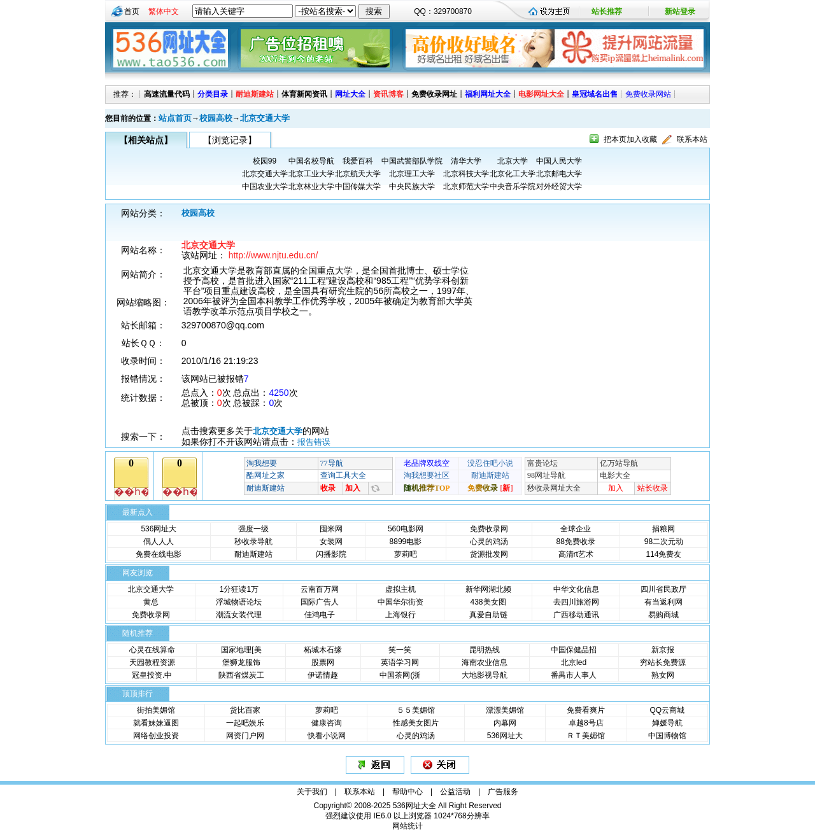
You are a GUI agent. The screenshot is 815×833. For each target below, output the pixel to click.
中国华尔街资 (400, 602)
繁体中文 (163, 11)
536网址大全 (414, 805)
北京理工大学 (412, 173)
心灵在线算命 (152, 649)
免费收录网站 (648, 94)
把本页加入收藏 (630, 139)
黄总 (151, 602)
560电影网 (405, 528)
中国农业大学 (265, 186)
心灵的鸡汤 (489, 541)
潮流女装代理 (239, 614)
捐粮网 (663, 528)
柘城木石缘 (323, 649)
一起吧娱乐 (245, 722)
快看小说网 (327, 735)
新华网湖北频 (488, 589)
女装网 (331, 541)
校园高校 (215, 118)
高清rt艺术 (575, 554)
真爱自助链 (488, 614)
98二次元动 (663, 541)
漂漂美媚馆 (505, 710)
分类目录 (212, 94)
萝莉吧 (405, 554)
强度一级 (253, 528)
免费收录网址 (434, 94)
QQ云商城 (666, 710)
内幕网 (504, 722)
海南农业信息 (484, 662)
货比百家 (245, 710)
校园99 (264, 161)
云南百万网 (320, 589)
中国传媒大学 (358, 186)
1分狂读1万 (239, 589)
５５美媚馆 (416, 710)
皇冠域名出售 (595, 94)
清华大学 (466, 161)
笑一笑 (399, 649)
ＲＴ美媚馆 (586, 735)
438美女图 (488, 602)
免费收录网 (489, 528)
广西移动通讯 (576, 614)
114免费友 (663, 554)
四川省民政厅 (663, 589)
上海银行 (400, 614)
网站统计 (407, 826)
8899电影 (406, 541)
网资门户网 (245, 735)
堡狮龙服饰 (241, 662)
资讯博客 (388, 94)
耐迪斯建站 (255, 94)
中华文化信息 (576, 589)
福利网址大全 (488, 94)
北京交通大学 (265, 118)
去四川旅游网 (576, 602)
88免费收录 (575, 541)
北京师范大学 (466, 186)
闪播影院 (331, 554)
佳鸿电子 (319, 614)
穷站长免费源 (663, 662)
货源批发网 (489, 554)
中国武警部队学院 (412, 161)
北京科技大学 (466, 173)
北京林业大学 (311, 186)
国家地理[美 (241, 649)
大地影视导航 (484, 675)
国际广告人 (320, 602)
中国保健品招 (574, 649)
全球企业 (575, 528)
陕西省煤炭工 (241, 675)
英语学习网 (400, 662)
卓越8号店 (586, 722)
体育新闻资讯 (304, 94)
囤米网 (331, 528)
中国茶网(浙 (399, 675)
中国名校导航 (311, 161)
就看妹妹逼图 (156, 722)
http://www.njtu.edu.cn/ (273, 255)
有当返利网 (663, 602)
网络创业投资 (156, 735)
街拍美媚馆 (156, 710)
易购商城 (663, 614)
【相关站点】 (146, 140)
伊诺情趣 (323, 675)
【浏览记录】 (230, 140)
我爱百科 (358, 161)
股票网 (322, 662)
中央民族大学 (412, 186)
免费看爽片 (586, 710)
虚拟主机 (400, 589)
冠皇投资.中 (152, 675)
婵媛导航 (667, 722)
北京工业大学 (311, 173)
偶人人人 (158, 541)
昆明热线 (484, 649)
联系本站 (692, 139)
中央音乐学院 (512, 186)
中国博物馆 (667, 735)
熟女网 (662, 675)
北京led (573, 662)
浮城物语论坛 (239, 602)
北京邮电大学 (559, 173)
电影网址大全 (541, 94)
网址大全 (350, 94)
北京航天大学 (358, 173)
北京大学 (512, 161)
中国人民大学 (559, 161)
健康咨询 (326, 722)
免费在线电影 (158, 554)
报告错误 (313, 442)
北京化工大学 (512, 173)
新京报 (662, 649)
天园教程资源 (152, 662)
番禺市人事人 (574, 675)
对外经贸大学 (559, 186)
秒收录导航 (253, 541)
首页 (131, 11)
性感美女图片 (416, 722)
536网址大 (158, 528)
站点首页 (175, 118)
